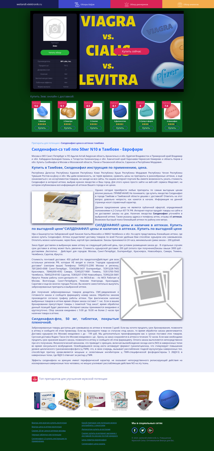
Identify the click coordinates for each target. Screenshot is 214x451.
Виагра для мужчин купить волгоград (49, 422)
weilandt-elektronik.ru (26, 4)
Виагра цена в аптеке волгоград (47, 426)
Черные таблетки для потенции (46, 434)
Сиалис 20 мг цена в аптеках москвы (49, 430)
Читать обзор (55, 52)
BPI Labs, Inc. (66, 61)
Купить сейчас (131, 51)
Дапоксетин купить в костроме (96, 429)
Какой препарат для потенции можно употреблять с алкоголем (99, 423)
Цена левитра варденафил (94, 439)
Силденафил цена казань (93, 443)
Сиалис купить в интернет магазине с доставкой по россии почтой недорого (100, 434)
